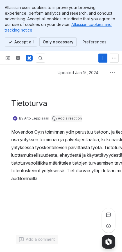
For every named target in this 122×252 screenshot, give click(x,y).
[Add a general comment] (37, 239)
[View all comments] (108, 214)
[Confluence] (29, 58)
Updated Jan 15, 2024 (78, 72)
